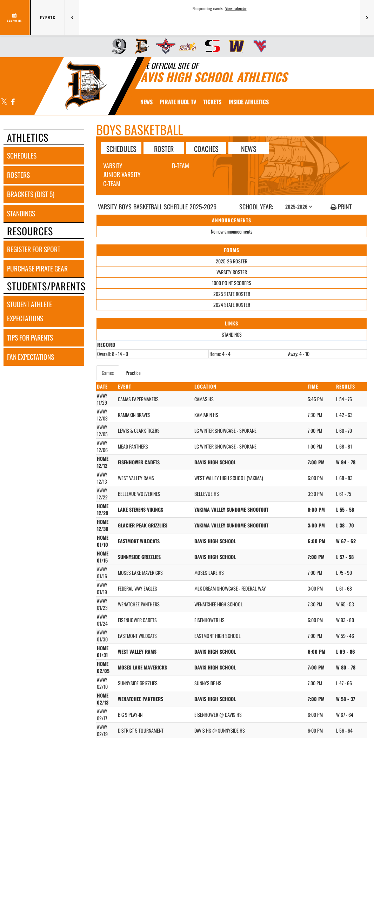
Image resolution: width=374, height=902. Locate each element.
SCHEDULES (121, 148)
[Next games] (367, 17)
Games (108, 372)
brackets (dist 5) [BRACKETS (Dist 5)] (30, 194)
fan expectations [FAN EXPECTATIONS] (30, 357)
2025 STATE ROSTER (231, 293)
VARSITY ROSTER (231, 272)
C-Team (111, 183)
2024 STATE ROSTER (231, 304)
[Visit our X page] (4, 102)
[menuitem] (116, 46)
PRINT (341, 206)
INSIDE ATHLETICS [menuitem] (248, 101)
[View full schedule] (15, 17)
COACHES (206, 148)
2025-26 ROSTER (231, 261)
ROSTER (164, 148)
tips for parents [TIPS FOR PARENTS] (30, 337)
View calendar (236, 8)
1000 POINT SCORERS (231, 283)
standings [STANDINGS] (21, 213)
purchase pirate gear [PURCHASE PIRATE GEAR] (37, 268)
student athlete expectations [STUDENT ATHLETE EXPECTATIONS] (29, 311)
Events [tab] (48, 17)
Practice (133, 372)
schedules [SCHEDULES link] (21, 155)
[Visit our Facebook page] (12, 102)
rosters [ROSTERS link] (18, 175)
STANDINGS (232, 334)
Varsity (112, 165)
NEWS (248, 148)
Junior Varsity (122, 174)
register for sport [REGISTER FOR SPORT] (33, 249)
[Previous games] (72, 17)
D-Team (180, 165)
